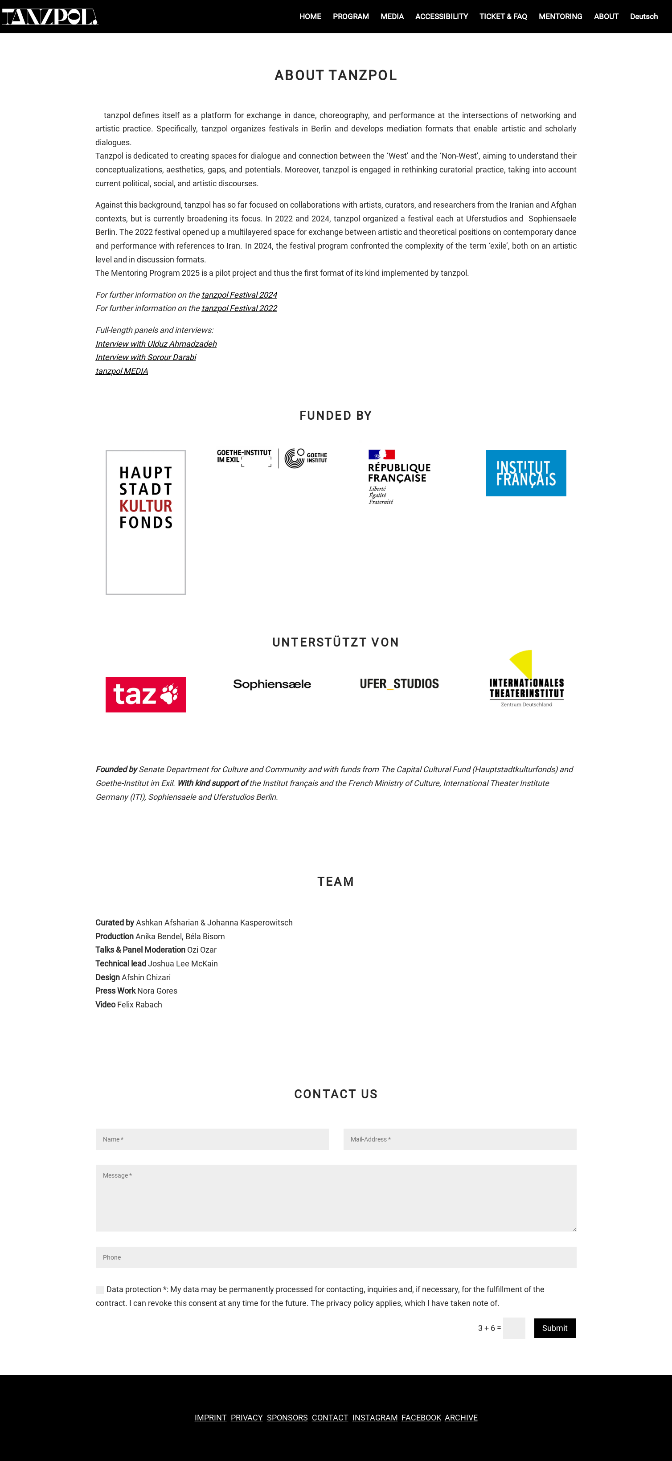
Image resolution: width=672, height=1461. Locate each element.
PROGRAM (351, 17)
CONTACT (330, 1417)
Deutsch (644, 17)
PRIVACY (247, 1417)
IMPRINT (211, 1417)
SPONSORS (287, 1417)
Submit (555, 1328)
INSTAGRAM (375, 1417)
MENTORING (560, 17)
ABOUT (606, 17)
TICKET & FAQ (503, 17)
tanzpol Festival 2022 (239, 308)
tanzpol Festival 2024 (239, 294)
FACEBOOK (421, 1417)
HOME (310, 17)
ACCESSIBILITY (441, 17)
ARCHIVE (461, 1417)
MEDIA (392, 17)
